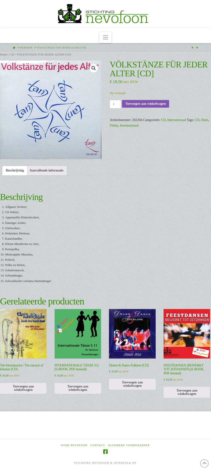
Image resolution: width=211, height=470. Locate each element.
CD (12, 54)
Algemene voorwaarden (129, 445)
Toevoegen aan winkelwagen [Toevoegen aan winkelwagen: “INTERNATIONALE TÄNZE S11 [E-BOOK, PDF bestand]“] (77, 388)
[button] (105, 37)
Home (3, 54)
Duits (204, 120)
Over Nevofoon (74, 445)
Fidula (114, 125)
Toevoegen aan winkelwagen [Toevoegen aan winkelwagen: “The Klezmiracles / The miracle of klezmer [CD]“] (23, 388)
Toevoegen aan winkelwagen (145, 103)
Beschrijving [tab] (15, 170)
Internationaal (176, 120)
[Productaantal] (115, 104)
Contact (98, 445)
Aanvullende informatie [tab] (46, 170)
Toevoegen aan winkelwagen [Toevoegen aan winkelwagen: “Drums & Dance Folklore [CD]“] (132, 384)
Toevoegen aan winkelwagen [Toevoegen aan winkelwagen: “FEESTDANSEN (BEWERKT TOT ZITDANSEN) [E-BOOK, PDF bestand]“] (186, 392)
